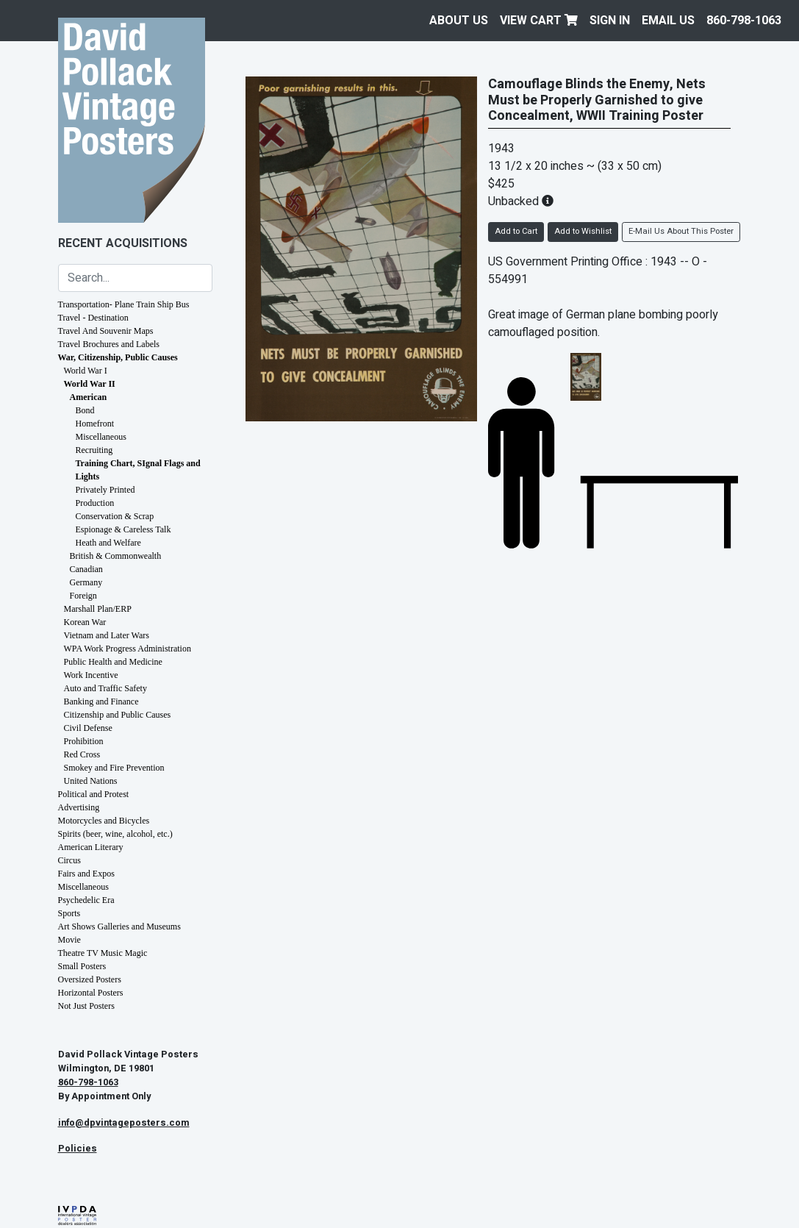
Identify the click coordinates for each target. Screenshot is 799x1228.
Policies (77, 1148)
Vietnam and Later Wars (106, 635)
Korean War (85, 622)
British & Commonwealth (116, 556)
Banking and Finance (101, 701)
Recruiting (94, 450)
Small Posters (82, 966)
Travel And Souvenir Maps (106, 331)
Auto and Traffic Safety (105, 688)
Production (95, 503)
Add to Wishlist (583, 231)
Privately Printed (105, 490)
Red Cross (82, 754)
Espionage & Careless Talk (123, 529)
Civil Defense (88, 728)
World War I (85, 370)
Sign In (610, 20)
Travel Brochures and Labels (109, 344)
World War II (89, 384)
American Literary (90, 847)
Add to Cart (516, 231)
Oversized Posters (89, 979)
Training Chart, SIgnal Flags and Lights (138, 470)
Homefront (95, 423)
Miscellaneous (101, 437)
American (88, 397)
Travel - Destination (93, 318)
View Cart (539, 20)
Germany (86, 582)
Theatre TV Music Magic (103, 953)
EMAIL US (668, 20)
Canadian (86, 569)
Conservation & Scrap (115, 516)
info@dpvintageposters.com (124, 1122)
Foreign (83, 595)
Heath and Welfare (108, 543)
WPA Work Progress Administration (127, 648)
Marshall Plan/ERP (98, 609)
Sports (69, 913)
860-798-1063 (743, 20)
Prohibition (84, 741)
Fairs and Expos (86, 873)
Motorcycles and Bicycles (104, 820)
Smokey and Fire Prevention (114, 768)
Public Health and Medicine (113, 662)
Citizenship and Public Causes (117, 715)
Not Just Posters (86, 1006)
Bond (85, 410)
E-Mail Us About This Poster (681, 231)
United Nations (91, 781)
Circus (69, 860)
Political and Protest (93, 794)
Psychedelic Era (86, 900)
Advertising (79, 807)
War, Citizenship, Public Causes (118, 357)
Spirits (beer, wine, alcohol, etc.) (115, 834)
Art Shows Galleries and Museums (119, 926)
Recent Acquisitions (122, 243)
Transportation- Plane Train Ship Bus (124, 304)
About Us (458, 20)
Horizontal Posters (90, 993)
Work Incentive (91, 675)
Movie (69, 940)
